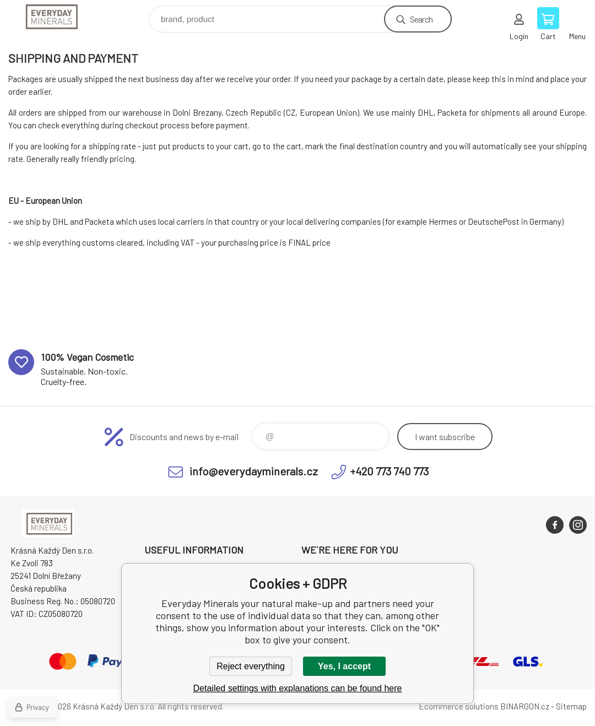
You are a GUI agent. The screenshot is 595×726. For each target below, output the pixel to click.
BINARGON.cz (524, 706)
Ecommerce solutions (459, 706)
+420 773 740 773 (389, 471)
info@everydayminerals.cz (254, 471)
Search (421, 19)
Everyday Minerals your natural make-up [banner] (57, 16)
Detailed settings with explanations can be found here (297, 688)
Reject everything (251, 666)
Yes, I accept (344, 666)
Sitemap (571, 706)
